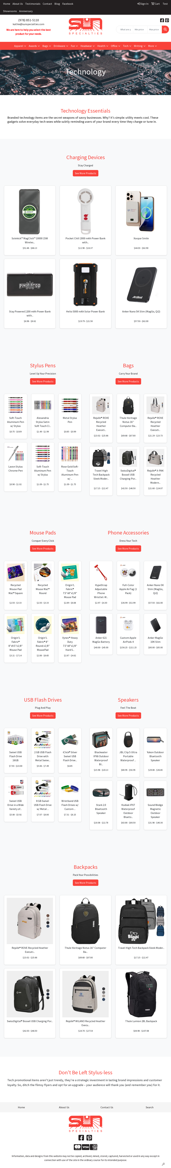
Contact (47, 3)
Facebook (67, 3)
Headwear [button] (86, 46)
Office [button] (114, 46)
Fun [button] (73, 46)
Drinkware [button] (59, 46)
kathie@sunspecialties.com (28, 24)
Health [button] (101, 46)
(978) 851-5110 (28, 20)
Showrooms (10, 11)
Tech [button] (125, 46)
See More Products (85, 173)
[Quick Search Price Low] (140, 29)
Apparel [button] (18, 46)
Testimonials (32, 3)
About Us (18, 3)
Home (6, 3)
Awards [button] (33, 46)
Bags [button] (45, 46)
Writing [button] (138, 46)
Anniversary (26, 11)
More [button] (151, 46)
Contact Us (107, 1107)
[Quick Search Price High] (154, 29)
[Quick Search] (124, 29)
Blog (57, 3)
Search (149, 1107)
